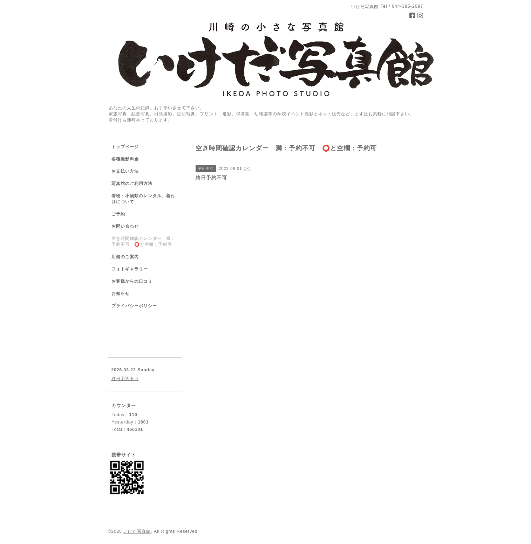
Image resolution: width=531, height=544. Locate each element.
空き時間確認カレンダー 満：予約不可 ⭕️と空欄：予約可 (143, 241)
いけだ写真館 (137, 531)
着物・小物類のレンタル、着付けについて (143, 198)
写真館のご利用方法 (131, 183)
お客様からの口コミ (131, 281)
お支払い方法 (125, 171)
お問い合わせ (125, 226)
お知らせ (120, 293)
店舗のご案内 (125, 256)
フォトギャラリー (129, 269)
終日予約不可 (125, 378)
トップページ (125, 146)
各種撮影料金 (125, 159)
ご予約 (118, 214)
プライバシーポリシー (134, 305)
